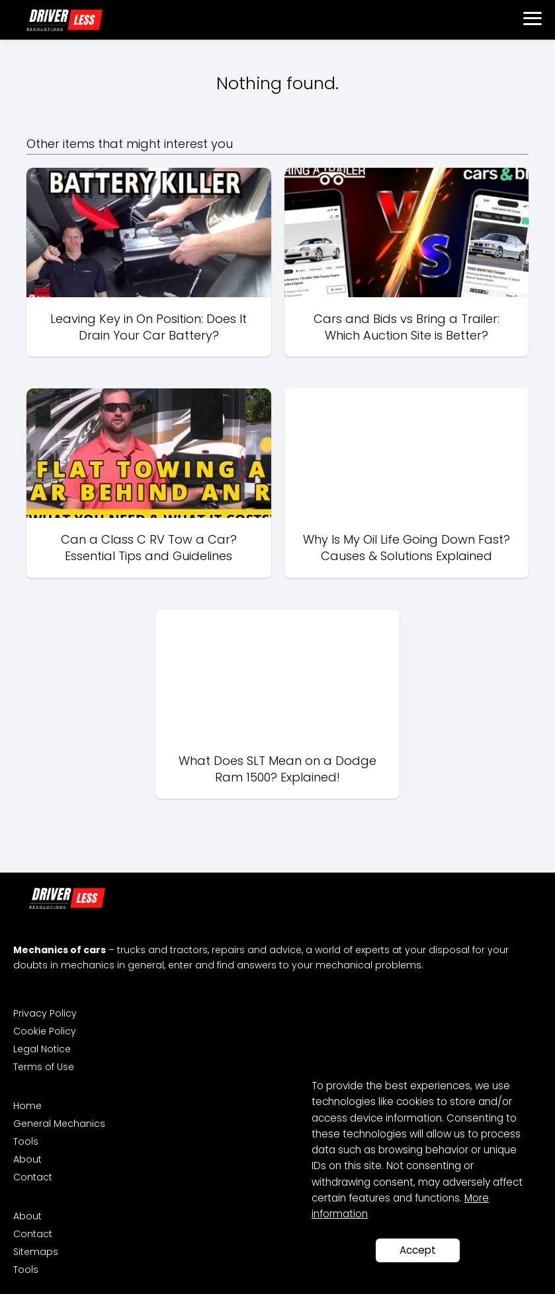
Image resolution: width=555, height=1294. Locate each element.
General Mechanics (59, 1123)
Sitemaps (35, 1251)
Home (27, 1105)
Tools (25, 1141)
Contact (32, 1177)
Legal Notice (42, 1049)
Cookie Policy (44, 1031)
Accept (418, 1250)
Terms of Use (43, 1066)
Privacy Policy (45, 1013)
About (27, 1159)
